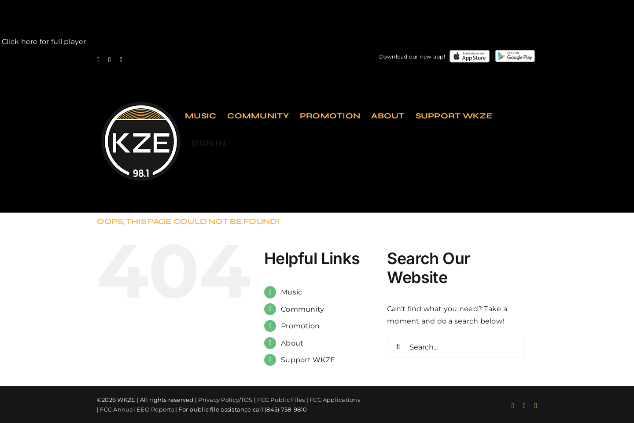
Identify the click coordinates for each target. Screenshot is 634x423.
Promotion (300, 326)
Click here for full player (43, 41)
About (292, 343)
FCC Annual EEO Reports (136, 409)
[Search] (398, 347)
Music (291, 292)
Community (302, 309)
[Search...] (456, 347)
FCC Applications (335, 399)
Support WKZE (308, 360)
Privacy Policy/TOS (225, 399)
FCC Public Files (281, 399)
